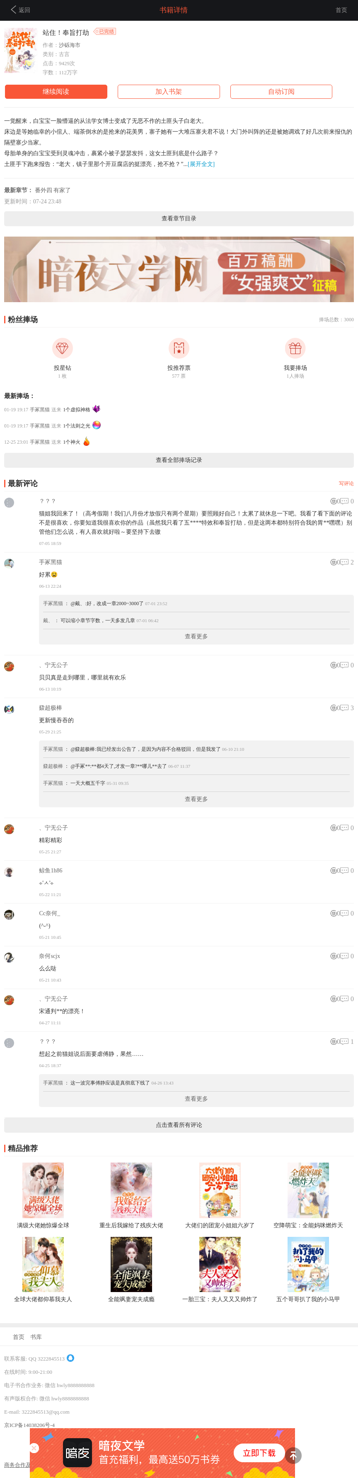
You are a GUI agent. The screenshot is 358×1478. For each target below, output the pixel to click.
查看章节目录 (179, 218)
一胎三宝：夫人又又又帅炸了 (220, 1299)
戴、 (48, 620)
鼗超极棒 (50, 708)
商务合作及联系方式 (28, 1465)
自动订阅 (281, 91)
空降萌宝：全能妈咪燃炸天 (308, 1225)
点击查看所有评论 (179, 1125)
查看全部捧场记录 (179, 460)
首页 (341, 10)
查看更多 (196, 636)
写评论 (346, 483)
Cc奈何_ (49, 913)
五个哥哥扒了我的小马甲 (308, 1299)
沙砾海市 (69, 45)
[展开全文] (201, 164)
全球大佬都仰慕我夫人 (43, 1299)
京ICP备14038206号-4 (29, 1425)
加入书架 (168, 91)
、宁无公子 (53, 665)
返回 (20, 9)
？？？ (47, 501)
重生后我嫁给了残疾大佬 (131, 1225)
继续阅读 (56, 91)
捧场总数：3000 (336, 319)
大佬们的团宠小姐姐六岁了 (220, 1225)
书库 (36, 1337)
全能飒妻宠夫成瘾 (131, 1299)
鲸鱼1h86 (50, 870)
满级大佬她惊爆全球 (43, 1225)
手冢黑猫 (40, 410)
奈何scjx (49, 956)
